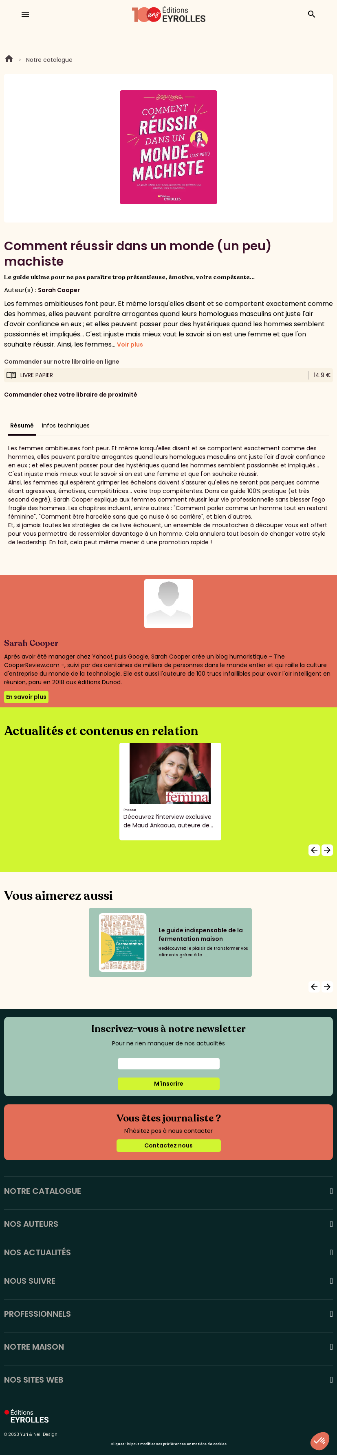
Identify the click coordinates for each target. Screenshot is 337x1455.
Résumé (22, 425)
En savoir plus (26, 697)
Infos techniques (66, 425)
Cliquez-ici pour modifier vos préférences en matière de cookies (168, 1444)
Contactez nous (168, 1145)
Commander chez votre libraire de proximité (70, 394)
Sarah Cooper (59, 290)
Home (9, 60)
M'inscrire (168, 1084)
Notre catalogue (49, 60)
